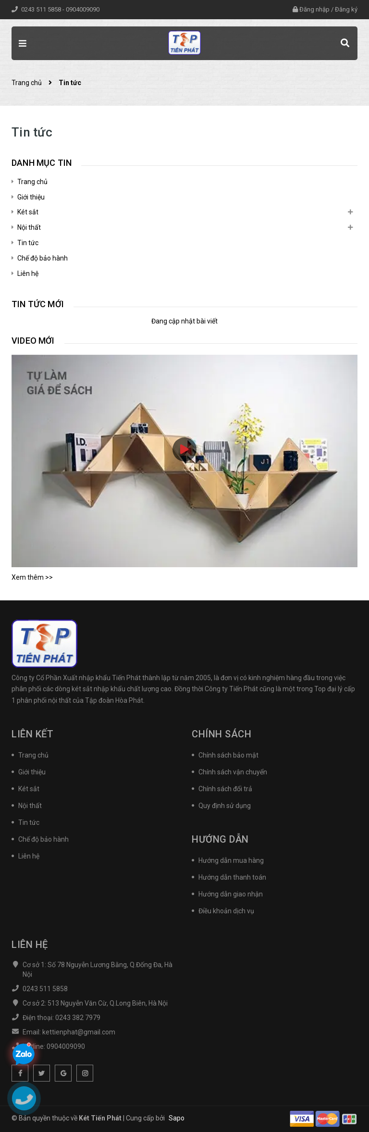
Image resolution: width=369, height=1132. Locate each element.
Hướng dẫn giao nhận (230, 894)
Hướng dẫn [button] (220, 839)
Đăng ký (346, 9)
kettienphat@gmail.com (78, 1032)
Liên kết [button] (32, 734)
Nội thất (29, 227)
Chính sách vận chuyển (232, 772)
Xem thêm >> (32, 577)
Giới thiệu (31, 197)
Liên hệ (27, 273)
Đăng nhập (314, 9)
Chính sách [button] (221, 734)
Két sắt (27, 212)
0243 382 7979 (77, 1017)
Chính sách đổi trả (225, 789)
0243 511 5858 (41, 9)
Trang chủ (32, 182)
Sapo (176, 1118)
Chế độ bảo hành (42, 258)
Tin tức (27, 243)
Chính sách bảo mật (228, 755)
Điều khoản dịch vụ (226, 911)
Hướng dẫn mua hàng (231, 860)
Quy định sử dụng (224, 805)
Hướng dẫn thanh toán (232, 877)
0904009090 (82, 9)
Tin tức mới (38, 304)
